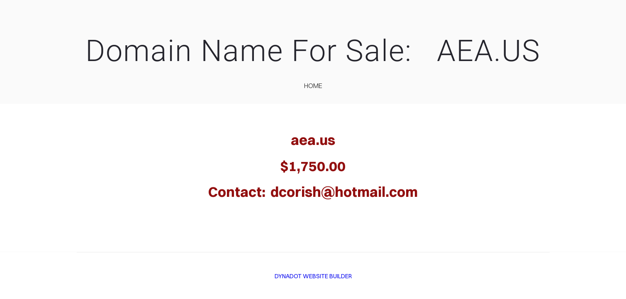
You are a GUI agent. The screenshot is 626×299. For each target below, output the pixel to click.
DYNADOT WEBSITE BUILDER (313, 276)
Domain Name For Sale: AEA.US (313, 51)
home (313, 85)
